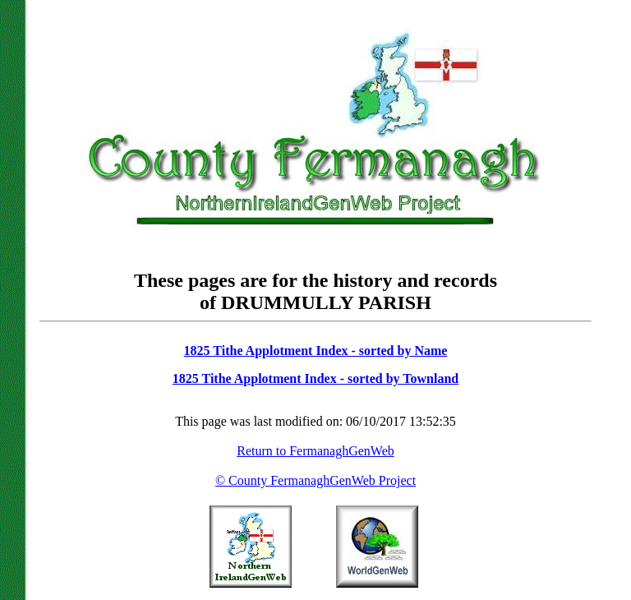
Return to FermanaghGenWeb (315, 451)
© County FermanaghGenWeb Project (315, 480)
